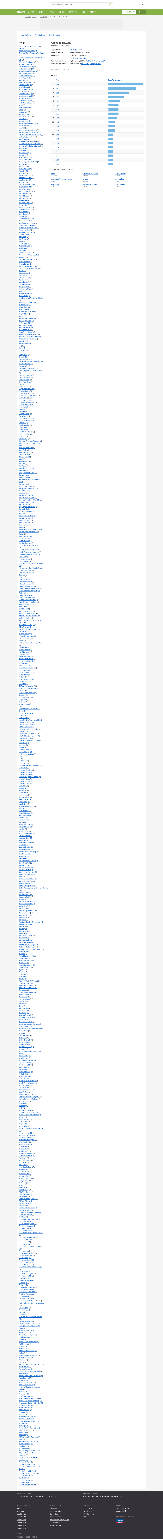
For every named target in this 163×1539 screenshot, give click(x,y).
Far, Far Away (23, 400)
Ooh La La (22, 926)
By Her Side (23, 205)
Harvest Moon (24, 475)
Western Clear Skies (25, 1382)
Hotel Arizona (23, 525)
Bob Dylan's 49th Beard (27, 184)
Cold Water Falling (25, 253)
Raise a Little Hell (25, 1015)
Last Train (22, 715)
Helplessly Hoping (25, 495)
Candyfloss (23, 214)
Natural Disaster (24, 847)
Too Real (22, 1312)
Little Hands (23, 743)
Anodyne (22, 128)
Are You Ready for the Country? (30, 135)
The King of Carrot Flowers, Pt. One (31, 1233)
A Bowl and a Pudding (26, 67)
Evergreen (22, 366)
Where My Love (24, 1410)
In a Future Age (24, 638)
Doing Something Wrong (27, 318)
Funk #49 (22, 436)
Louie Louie (23, 768)
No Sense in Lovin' (25, 870)
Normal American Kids (26, 879)
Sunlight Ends (23, 1181)
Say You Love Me (25, 1063)
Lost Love (22, 761)
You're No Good (24, 1482)
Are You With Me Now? (27, 137)
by (78, 58)
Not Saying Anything (26, 881)
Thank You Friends (25, 1215)
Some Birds (23, 1126)
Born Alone (22, 189)
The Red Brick (23, 1258)
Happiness (22, 470)
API (84, 1517)
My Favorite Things (25, 842)
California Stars (24, 209)
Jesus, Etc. (22, 665)
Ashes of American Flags (27, 141)
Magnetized (23, 790)
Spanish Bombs (24, 1149)
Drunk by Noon (24, 343)
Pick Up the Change (25, 965)
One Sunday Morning (26, 911)
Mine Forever (23, 820)
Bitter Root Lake (24, 169)
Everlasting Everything (26, 368)
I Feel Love (22, 557)
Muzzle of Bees (24, 838)
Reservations (23, 1031)
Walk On (21, 1348)
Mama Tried (23, 793)
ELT (20, 352)
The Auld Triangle (25, 1221)
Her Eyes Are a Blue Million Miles (30, 500)
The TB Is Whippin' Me (26, 1262)
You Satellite (23, 1478)
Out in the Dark (24, 940)
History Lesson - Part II (27, 516)
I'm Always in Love (25, 611)
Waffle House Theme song (28, 1342)
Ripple (21, 1033)
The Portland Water (25, 1255)
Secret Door (23, 1069)
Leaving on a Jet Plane (27, 722)
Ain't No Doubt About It (27, 89)
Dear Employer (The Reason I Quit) (31, 298)
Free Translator (24, 425)
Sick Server (22, 1088)
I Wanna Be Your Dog (26, 586)
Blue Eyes (22, 182)
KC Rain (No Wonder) (26, 686)
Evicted (21, 384)
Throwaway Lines (25, 1296)
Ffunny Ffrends (24, 414)
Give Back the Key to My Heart (29, 443)
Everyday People (24, 377)
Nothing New (23, 883)
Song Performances (115, 80)
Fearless (22, 409)
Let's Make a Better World (27, 734)
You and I (22, 1460)
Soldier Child (23, 1122)
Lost (20, 759)
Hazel (21, 482)
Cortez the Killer (24, 262)
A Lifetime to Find (25, 69)
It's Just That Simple (26, 659)
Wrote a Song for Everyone (28, 1451)
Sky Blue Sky (23, 1101)
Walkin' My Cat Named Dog (28, 1355)
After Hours (23, 80)
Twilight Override (24, 1321)
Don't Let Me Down (25, 325)
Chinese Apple (24, 230)
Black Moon (23, 173)
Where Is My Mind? (25, 1407)
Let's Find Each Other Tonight (29, 729)
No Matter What (24, 863)
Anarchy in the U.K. (25, 116)
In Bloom (22, 641)
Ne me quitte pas (24, 849)
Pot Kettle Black (24, 999)
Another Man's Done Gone (28, 130)
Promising (22, 1001)
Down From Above (25, 332)
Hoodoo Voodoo (24, 523)
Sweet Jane (23, 1187)
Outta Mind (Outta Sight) (27, 945)
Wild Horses (23, 1432)
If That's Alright (24, 627)
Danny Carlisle (24, 287)
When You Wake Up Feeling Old (29, 1403)
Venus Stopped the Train (27, 1335)
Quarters (22, 1004)
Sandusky (22, 1049)
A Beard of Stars (24, 64)
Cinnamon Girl (24, 234)
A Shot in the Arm (25, 76)
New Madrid (23, 854)
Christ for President (25, 232)
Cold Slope (22, 248)
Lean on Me (23, 718)
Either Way (22, 350)
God (20, 445)
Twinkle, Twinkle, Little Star (28, 1323)
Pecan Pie (22, 963)
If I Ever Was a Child (25, 625)
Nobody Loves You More (27, 874)
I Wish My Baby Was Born (27, 602)
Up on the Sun (23, 1333)
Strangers (22, 1165)
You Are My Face (24, 1462)
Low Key (22, 786)
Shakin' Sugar (23, 1076)
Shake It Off (23, 1074)
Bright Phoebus (24, 196)
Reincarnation (24, 1026)
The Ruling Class (24, 1260)
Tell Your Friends (24, 1201)
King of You (23, 700)
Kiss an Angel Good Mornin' (28, 709)
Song (25, 35)
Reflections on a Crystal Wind (29, 1024)
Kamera (21, 681)
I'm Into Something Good (27, 613)
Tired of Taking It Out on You (28, 1301)
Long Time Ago (24, 752)
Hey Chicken (23, 504)
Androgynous (23, 121)
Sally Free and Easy (25, 1047)
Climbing (22, 241)
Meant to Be (23, 802)
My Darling (22, 840)
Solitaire (21, 1124)
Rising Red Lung (24, 1035)
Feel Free (22, 411)
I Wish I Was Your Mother (27, 600)
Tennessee (22, 1205)
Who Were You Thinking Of (28, 1421)
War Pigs (22, 1362)
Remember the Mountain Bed (29, 1029)
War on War (23, 1360)
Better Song (23, 166)
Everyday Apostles (25, 375)
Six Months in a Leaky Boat (28, 1099)
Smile (20, 1108)
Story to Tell (23, 1162)
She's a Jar (22, 1078)
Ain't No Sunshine (25, 91)
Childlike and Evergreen (27, 225)
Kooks (21, 711)
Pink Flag (22, 972)
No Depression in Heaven (27, 861)
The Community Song (26, 1224)
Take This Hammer (25, 1192)
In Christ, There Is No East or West (30, 643)
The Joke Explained (25, 1230)
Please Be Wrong (24, 983)
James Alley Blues (25, 661)
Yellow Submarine (25, 1453)
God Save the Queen (26, 448)
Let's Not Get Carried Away (28, 736)
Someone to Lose (25, 1137)
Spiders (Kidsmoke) (25, 1156)
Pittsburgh (22, 976)
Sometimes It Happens (27, 1140)
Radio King (22, 1013)
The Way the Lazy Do (26, 1274)
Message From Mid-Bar (27, 806)
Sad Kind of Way (24, 1042)
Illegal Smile (23, 631)
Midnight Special (24, 813)
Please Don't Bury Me (26, 985)
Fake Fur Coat (24, 391)
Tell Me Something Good (27, 1199)
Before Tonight (24, 160)
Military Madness (25, 815)
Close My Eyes (24, 243)
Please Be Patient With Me (28, 981)
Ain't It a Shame (24, 85)
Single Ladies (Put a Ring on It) (29, 1097)
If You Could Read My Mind (28, 629)
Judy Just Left (24, 670)
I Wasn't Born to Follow (27, 597)
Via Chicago (23, 1337)
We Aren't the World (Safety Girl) (30, 1376)
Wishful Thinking (24, 1444)
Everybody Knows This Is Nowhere (31, 371)
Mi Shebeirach (24, 811)
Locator (21, 747)
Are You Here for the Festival (28, 132)
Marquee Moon (24, 797)
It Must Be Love (24, 656)
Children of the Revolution (28, 228)
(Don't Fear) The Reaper (27, 51)
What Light (22, 1394)
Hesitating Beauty (25, 502)
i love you (22, 575)
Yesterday (22, 1455)
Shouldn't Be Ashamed (26, 1083)
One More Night (24, 908)
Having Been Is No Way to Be (29, 479)
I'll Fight (21, 607)
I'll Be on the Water (25, 604)
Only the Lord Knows (26, 924)
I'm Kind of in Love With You (28, 616)
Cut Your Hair (23, 284)
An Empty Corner (25, 114)
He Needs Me (23, 484)
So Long (21, 1117)
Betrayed (22, 164)
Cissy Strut (22, 237)
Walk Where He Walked (27, 1351)
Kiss (20, 706)
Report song (66, 69)
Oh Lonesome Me (25, 895)
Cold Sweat (23, 250)
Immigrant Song (24, 634)
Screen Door (23, 1067)
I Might (21, 577)
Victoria (21, 1339)
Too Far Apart (23, 1308)
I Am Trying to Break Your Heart (30, 545)
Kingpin (21, 702)
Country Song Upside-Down (28, 268)
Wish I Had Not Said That (27, 1441)
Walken (21, 1353)
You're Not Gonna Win (26, 1485)
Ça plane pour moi (25, 207)
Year (57, 80)
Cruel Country (23, 275)
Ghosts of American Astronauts (30, 441)
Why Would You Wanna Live (28, 1428)
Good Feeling (23, 450)
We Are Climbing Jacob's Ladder (30, 1371)
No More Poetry (24, 865)
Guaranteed (23, 454)
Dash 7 (21, 291)
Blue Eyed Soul (24, 180)
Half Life (22, 464)
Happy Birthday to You (27, 473)
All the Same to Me (25, 101)
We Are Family (24, 1373)
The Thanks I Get (24, 1264)
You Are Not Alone (25, 1464)
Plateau (21, 979)
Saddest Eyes (23, 1044)
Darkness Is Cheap (25, 289)
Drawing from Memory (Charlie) (30, 337)
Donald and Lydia (25, 330)
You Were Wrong (24, 1480)
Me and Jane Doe (25, 799)
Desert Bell (22, 309)
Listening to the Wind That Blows (30, 740)
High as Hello (23, 509)
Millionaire (22, 818)
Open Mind (22, 931)
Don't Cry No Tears (25, 321)
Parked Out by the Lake (27, 956)
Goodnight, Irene (24, 452)
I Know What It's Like (26, 570)
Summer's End (24, 1176)
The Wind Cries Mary (26, 1276)
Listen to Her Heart (25, 738)
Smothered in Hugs (25, 1110)
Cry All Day (22, 280)
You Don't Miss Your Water (28, 1473)
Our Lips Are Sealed (25, 935)
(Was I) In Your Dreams (27, 62)
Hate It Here (23, 477)
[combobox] (81, 4)
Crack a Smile (23, 273)
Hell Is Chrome (24, 491)
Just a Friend (23, 675)
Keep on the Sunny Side (27, 693)
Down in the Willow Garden (28, 334)
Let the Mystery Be (25, 727)
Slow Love (22, 1103)
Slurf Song (22, 1106)
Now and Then (24, 892)
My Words (22, 845)
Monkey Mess (23, 831)
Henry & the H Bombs (26, 498)
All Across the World (26, 96)
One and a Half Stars (26, 904)
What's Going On (24, 1396)
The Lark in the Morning (27, 1237)
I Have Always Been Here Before (30, 568)
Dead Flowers (23, 296)
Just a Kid (22, 677)
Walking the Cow (24, 1358)
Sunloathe (22, 1183)
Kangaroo (22, 684)
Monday (21, 829)
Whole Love (23, 1423)
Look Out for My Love (26, 754)
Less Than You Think (26, 724)
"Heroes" (22, 48)
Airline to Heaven (24, 94)
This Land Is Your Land (27, 1292)
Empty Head (23, 355)
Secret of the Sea (24, 1072)
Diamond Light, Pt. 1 (26, 312)
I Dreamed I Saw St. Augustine (29, 554)
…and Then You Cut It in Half (28, 46)
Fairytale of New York (26, 389)
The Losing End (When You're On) (30, 1246)
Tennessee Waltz (24, 1210)
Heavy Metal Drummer (26, 489)
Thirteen (21, 1285)
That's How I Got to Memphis (29, 1219)
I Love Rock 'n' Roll (25, 572)
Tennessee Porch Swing (27, 1208)
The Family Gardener (26, 1226)
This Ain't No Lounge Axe (27, 1287)
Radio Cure (22, 1010)
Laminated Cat (24, 713)
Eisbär (21, 348)
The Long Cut (23, 1244)
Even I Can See (24, 359)
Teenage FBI (23, 1196)
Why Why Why (24, 1426)
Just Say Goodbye (25, 679)
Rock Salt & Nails (24, 1040)
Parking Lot (23, 958)
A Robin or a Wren (25, 73)
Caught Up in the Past (26, 223)
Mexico (21, 808)
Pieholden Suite (24, 967)
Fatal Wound (23, 407)
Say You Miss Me (24, 1065)
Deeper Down (23, 307)
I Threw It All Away (25, 584)
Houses (21, 527)
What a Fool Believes (26, 1385)
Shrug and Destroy (25, 1085)
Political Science (24, 994)
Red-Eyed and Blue (25, 1022)
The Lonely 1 (23, 1242)
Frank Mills (22, 423)
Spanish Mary (23, 1151)
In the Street (23, 647)
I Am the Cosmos (25, 543)
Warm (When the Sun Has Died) (30, 1364)
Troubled (22, 1314)
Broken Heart (23, 200)
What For (22, 1392)
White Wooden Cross (26, 1417)
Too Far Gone (23, 1310)
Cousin (21, 271)
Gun (20, 459)
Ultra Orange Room (25, 1330)
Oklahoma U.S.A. (25, 897)
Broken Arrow (23, 198)
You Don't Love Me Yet (26, 1471)
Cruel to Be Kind (24, 278)
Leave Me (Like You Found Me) (29, 720)
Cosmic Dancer (24, 264)
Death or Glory (24, 305)
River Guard (23, 1038)
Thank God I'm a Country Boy (29, 1212)
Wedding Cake (24, 1380)
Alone (21, 105)
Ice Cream (22, 622)
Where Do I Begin (24, 1405)
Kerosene (22, 695)
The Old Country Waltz (26, 1253)
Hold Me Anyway (24, 518)
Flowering (22, 416)
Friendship (22, 430)
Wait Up (21, 1346)
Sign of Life (22, 1092)
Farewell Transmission (26, 402)
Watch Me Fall (24, 1367)
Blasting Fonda (24, 175)
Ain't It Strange (24, 87)
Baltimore (22, 155)
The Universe (23, 1271)
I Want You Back (24, 595)
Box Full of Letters (25, 191)
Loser (21, 756)
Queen (21, 1006)
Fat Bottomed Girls (25, 405)
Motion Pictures (24, 836)
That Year (22, 1217)
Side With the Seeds (25, 1090)
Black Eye (22, 171)
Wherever (22, 1412)
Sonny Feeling (23, 1142)
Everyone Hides (24, 380)
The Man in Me (24, 1251)
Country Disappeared (26, 266)
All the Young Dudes (26, 103)
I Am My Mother (24, 538)
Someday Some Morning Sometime (31, 1128)
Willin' (20, 1439)
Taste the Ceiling (24, 1194)
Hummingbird (23, 536)
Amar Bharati (23, 107)
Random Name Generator (28, 1017)
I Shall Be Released (25, 582)
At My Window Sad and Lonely (29, 146)
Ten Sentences (24, 1203)
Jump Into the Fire (25, 672)
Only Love (22, 920)
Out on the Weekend (26, 942)
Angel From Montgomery (27, 123)
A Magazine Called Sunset (28, 71)
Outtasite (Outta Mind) (27, 947)
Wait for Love (23, 1344)
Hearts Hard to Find (25, 486)
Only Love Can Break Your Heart (30, 922)
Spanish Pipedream (25, 1153)
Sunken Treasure (24, 1178)
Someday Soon (24, 1133)
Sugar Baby (23, 1169)
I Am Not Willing (24, 541)
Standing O (22, 1158)
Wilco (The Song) (24, 1430)
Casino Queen (23, 221)
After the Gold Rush (25, 82)
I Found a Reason (25, 559)
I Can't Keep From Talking (27, 550)
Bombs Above (23, 187)
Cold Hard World (24, 246)
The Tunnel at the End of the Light (30, 1267)
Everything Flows (25, 382)
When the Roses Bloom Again (29, 1401)
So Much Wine (24, 1119)
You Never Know (24, 1475)
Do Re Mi (22, 316)
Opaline (21, 929)
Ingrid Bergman (24, 652)
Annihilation (23, 125)
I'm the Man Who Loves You (28, 620)
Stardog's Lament (25, 1160)
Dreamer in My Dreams (27, 339)
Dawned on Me (24, 293)
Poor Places (23, 997)
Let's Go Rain (23, 731)
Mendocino (22, 804)
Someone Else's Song (26, 1135)
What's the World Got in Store (29, 1398)
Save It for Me (23, 1056)
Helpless (22, 493)
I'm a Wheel (22, 609)
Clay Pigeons (23, 239)
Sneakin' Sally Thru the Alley (28, 1112)
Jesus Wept (23, 663)
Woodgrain (22, 1446)
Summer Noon (24, 1171)
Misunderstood (24, 827)
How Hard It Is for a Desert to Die (30, 529)
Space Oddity (23, 1147)
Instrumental (23, 654)
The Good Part (24, 1228)
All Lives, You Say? (25, 98)
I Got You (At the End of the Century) (31, 563)
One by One (23, 906)
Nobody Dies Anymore (26, 872)
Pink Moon (22, 974)
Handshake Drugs (25, 468)
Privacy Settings (55, 1525)
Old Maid (22, 899)
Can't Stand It (23, 212)
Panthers (22, 954)
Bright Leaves (23, 194)
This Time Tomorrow (26, 1294)
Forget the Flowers (25, 420)
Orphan (21, 933)
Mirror (21, 822)
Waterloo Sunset (24, 1369)
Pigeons (21, 970)
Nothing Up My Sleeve (26, 886)
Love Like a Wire (24, 783)
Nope (20, 877)
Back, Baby (22, 150)
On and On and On (25, 901)
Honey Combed (24, 520)
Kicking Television (25, 697)
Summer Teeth (24, 1174)
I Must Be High (24, 579)
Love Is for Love (24, 779)
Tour (40, 35)
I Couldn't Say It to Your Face (29, 552)
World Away (23, 1448)
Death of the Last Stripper (28, 302)
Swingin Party (23, 1190)
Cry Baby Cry (23, 282)
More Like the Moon (25, 833)
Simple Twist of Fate (26, 1094)
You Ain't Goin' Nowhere (27, 1457)
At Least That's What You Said (29, 144)
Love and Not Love (25, 774)
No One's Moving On (26, 867)
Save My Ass (23, 1058)
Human (21, 534)
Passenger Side (24, 960)
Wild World (22, 1435)
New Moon (22, 856)
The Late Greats (24, 1240)
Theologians (23, 1278)
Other (54, 35)
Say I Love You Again (26, 1060)
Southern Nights (24, 1144)
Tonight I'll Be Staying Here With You (31, 1303)
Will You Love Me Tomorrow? (29, 1437)
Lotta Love (22, 763)
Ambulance (23, 112)
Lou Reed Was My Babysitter (29, 765)
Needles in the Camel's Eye (28, 852)
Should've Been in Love (27, 1081)
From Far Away (24, 434)
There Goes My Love (26, 1280)
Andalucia (22, 119)
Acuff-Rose (22, 78)
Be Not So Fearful (25, 157)
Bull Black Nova (24, 203)
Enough (21, 357)
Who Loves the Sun (25, 1419)
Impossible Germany (26, 636)
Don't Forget (23, 323)
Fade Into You (23, 386)
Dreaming (22, 341)
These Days (23, 1283)
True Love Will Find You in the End (30, 1317)
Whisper (21, 1414)
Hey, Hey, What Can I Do (27, 507)
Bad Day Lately (24, 153)
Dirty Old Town (24, 314)
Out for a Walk (24, 938)
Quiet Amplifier (24, 1008)
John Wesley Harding (26, 668)
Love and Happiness (26, 770)
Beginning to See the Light (28, 162)
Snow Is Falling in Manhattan (29, 1115)
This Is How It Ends (25, 1289)
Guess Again (23, 457)
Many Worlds (23, 795)
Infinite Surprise (24, 650)
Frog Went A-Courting (26, 432)
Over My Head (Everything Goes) (30, 949)
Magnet (21, 788)
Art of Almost (23, 139)
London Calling (24, 749)
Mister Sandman (24, 824)
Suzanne (22, 1185)
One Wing (22, 917)
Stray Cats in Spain (25, 1167)
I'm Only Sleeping (24, 618)
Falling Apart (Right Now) (27, 395)
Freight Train (23, 427)
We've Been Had (24, 1378)
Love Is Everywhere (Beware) (29, 777)
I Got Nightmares (25, 561)
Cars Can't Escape (25, 219)
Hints (20, 513)
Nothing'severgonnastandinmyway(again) (33, 888)
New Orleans (23, 858)
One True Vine (23, 915)
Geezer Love (23, 439)
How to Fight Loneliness (27, 532)
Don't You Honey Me (26, 327)
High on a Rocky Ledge (27, 511)
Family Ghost (23, 398)
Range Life (22, 1019)
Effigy (21, 346)
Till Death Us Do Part (26, 1299)
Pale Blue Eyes (24, 951)
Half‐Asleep (23, 466)
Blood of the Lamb (25, 178)
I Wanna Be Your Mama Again (29, 588)
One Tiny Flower (24, 913)
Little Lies (22, 745)
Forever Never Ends (25, 418)
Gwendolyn (23, 461)
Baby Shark (23, 148)
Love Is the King (24, 781)
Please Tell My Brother (26, 992)
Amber (21, 110)
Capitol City (23, 216)
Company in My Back (26, 259)
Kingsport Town (24, 704)
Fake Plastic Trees (25, 393)
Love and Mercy (24, 772)
